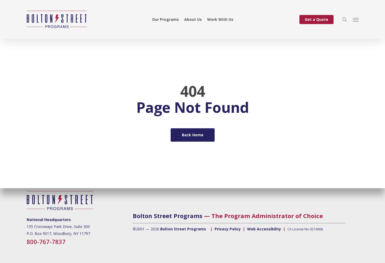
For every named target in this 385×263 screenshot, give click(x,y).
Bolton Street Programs (167, 216)
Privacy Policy (228, 228)
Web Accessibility (264, 228)
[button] (356, 19)
